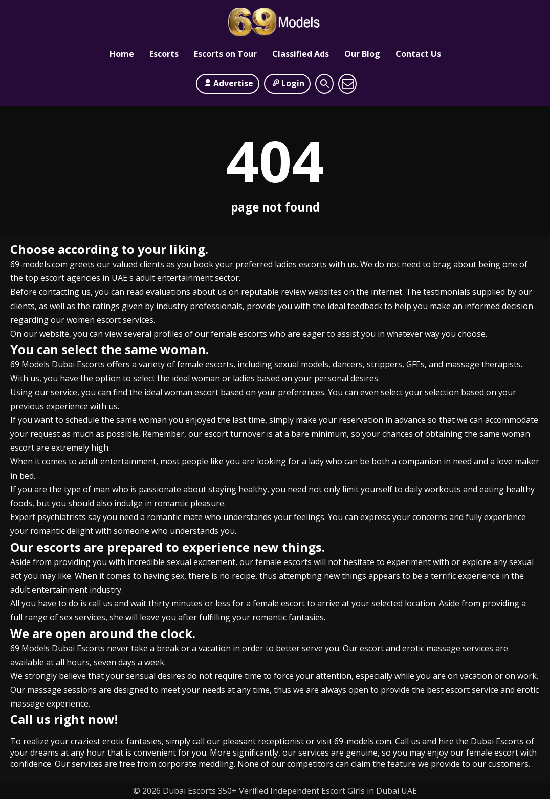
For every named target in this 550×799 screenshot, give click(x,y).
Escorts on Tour (225, 53)
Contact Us (418, 53)
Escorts (164, 53)
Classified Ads (300, 53)
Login (287, 83)
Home (121, 53)
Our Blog (362, 53)
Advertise (227, 83)
